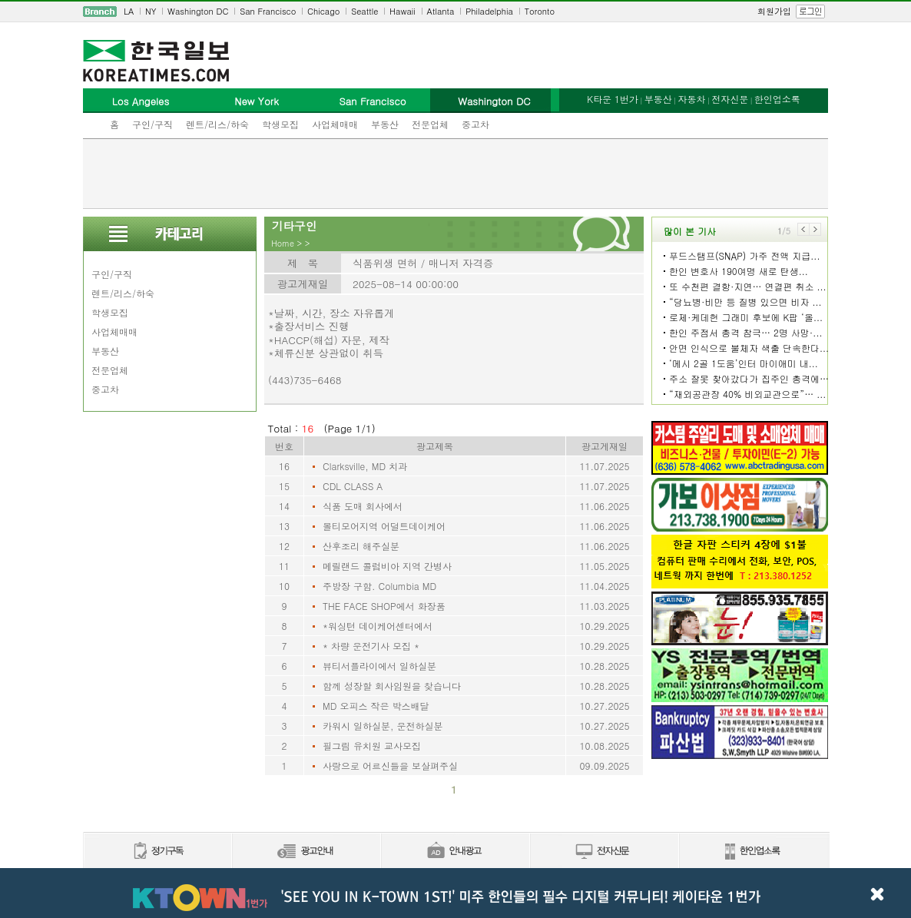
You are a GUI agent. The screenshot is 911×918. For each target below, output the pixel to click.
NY (150, 11)
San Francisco (268, 11)
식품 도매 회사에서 (362, 505)
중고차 (475, 124)
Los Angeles (140, 101)
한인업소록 (777, 98)
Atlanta (441, 11)
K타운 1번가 (612, 98)
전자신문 (729, 98)
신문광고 (305, 851)
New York (256, 101)
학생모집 (280, 124)
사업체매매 (335, 124)
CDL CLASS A (353, 485)
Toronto (540, 11)
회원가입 (774, 11)
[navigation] (455, 12)
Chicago (323, 11)
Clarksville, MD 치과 (365, 465)
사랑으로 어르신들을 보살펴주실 (390, 765)
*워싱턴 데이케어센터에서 (377, 625)
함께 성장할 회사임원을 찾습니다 (392, 685)
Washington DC (197, 11)
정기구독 (157, 851)
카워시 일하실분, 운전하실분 (383, 725)
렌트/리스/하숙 (217, 124)
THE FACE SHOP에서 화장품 (384, 605)
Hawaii (402, 11)
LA (129, 11)
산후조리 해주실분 (361, 545)
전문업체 (430, 124)
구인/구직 (152, 124)
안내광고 (454, 851)
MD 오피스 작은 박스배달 (376, 705)
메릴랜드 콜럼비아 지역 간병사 (387, 565)
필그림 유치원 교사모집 (372, 745)
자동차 (691, 98)
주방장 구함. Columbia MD (379, 585)
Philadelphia (489, 11)
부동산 (385, 124)
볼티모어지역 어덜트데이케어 (384, 525)
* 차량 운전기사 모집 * (371, 645)
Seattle (364, 11)
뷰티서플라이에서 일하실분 (379, 665)
